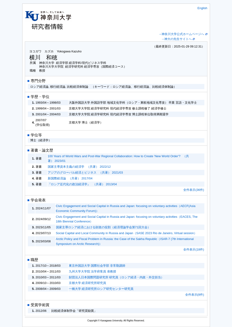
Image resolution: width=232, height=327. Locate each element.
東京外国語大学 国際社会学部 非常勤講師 (97, 265)
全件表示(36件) (193, 190)
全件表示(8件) (194, 294)
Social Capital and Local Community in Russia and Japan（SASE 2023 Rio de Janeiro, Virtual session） (126, 233)
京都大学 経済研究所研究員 (87, 283)
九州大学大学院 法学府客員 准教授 (92, 271)
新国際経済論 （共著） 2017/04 (70, 178)
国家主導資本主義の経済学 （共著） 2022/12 (79, 166)
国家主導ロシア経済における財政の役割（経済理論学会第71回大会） (103, 227)
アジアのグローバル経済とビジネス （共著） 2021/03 (85, 172)
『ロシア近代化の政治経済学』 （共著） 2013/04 (82, 184)
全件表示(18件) (193, 249)
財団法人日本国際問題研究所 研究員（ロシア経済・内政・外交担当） (116, 277)
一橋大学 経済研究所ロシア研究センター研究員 (101, 289)
